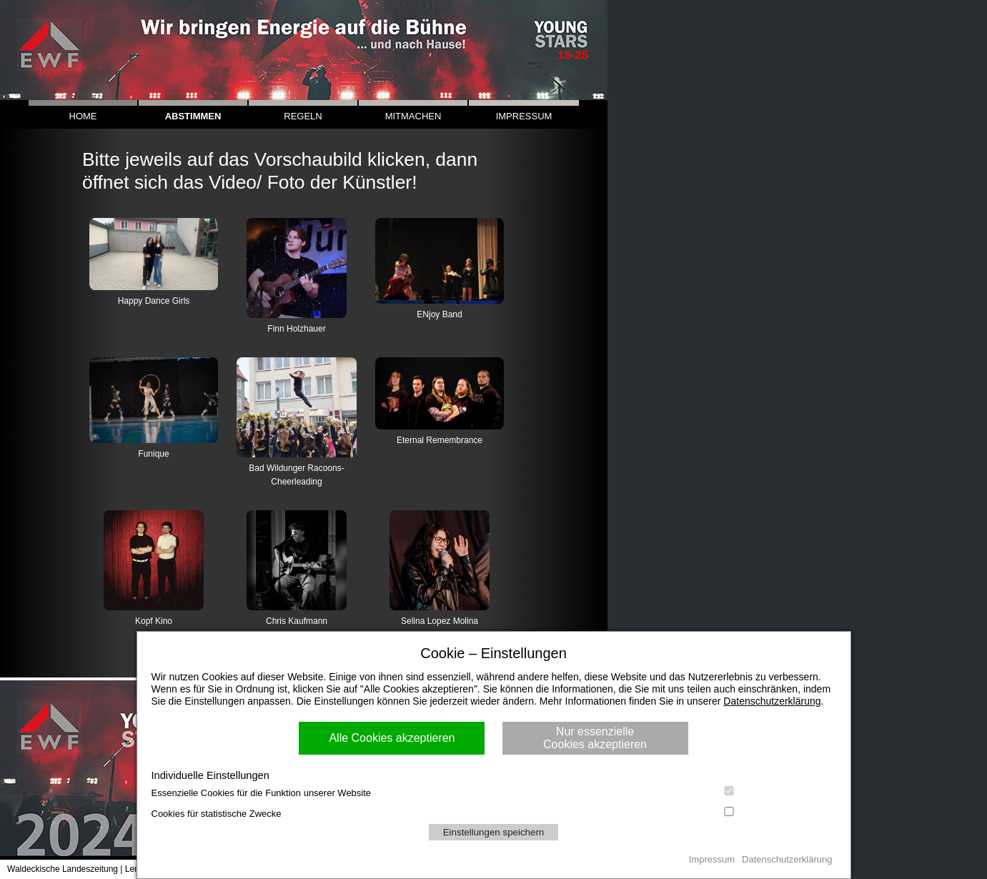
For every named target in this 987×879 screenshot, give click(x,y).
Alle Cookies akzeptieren (392, 738)
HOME (83, 116)
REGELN (303, 116)
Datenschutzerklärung (771, 701)
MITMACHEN (413, 116)
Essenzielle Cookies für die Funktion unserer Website (494, 792)
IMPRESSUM (524, 116)
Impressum (712, 859)
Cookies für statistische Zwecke (494, 813)
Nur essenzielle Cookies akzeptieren (595, 737)
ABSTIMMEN (193, 116)
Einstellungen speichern (494, 832)
